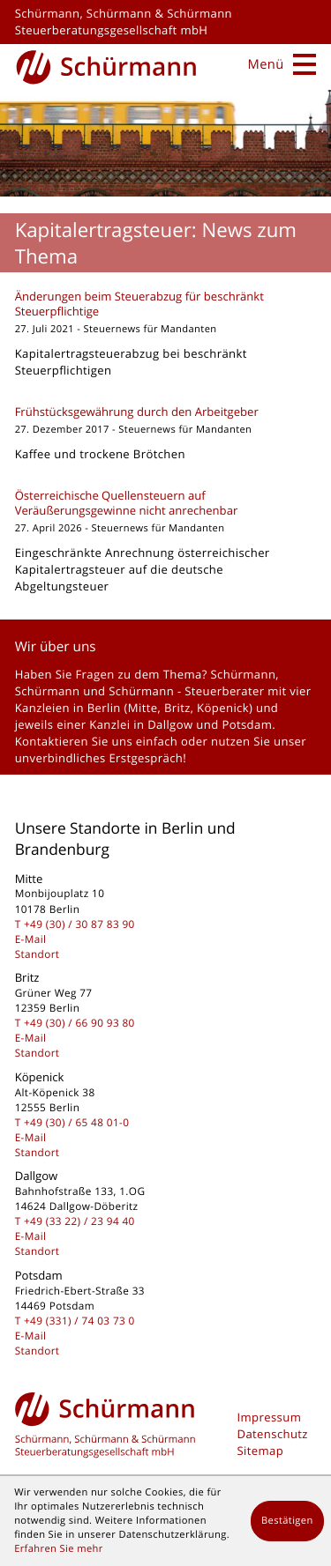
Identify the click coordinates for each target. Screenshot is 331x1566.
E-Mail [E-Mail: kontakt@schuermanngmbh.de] (31, 939)
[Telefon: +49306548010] (76, 1123)
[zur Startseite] (106, 64)
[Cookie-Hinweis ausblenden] (287, 1521)
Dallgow (169, 724)
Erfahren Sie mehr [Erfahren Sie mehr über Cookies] (58, 1548)
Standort (37, 954)
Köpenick (223, 708)
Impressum (269, 1417)
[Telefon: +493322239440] (79, 1221)
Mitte (143, 708)
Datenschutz (272, 1434)
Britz (177, 708)
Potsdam (247, 724)
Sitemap (260, 1450)
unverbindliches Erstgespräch (99, 758)
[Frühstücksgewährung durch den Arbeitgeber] (166, 437)
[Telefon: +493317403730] (79, 1321)
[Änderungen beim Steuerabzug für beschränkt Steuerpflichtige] (166, 338)
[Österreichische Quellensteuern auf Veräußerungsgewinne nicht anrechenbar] (166, 546)
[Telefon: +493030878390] (79, 924)
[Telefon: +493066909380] (79, 1023)
